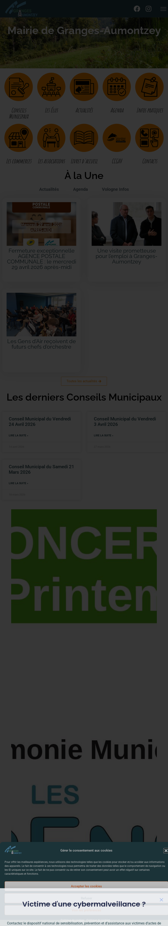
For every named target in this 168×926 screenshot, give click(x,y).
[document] (84, 463)
